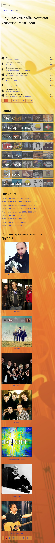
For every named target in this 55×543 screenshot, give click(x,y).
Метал (10, 118)
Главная (6, 10)
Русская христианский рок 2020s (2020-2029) (19, 205)
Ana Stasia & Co (10, 75)
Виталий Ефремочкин (12, 65)
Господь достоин (26, 70)
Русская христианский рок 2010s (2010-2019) (19, 208)
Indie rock (12, 165)
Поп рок (11, 155)
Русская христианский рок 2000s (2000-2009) (19, 212)
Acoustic (16, 59)
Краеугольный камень (12, 70)
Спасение (9, 59)
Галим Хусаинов (10, 96)
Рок (12, 10)
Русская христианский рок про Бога (15, 198)
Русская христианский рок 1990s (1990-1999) (19, 202)
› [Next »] (31, 100)
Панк (8, 146)
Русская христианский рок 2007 (14, 219)
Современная (16, 183)
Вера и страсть (17, 91)
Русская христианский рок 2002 (14, 225)
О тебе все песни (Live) (24, 96)
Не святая (15, 81)
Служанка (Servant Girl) (24, 75)
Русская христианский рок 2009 (14, 215)
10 (28, 100)
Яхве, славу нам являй (27, 65)
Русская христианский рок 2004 (14, 222)
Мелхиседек (10, 86)
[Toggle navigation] (7, 5)
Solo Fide (8, 91)
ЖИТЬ (8, 81)
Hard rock (12, 137)
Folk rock (12, 174)
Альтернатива (17, 127)
